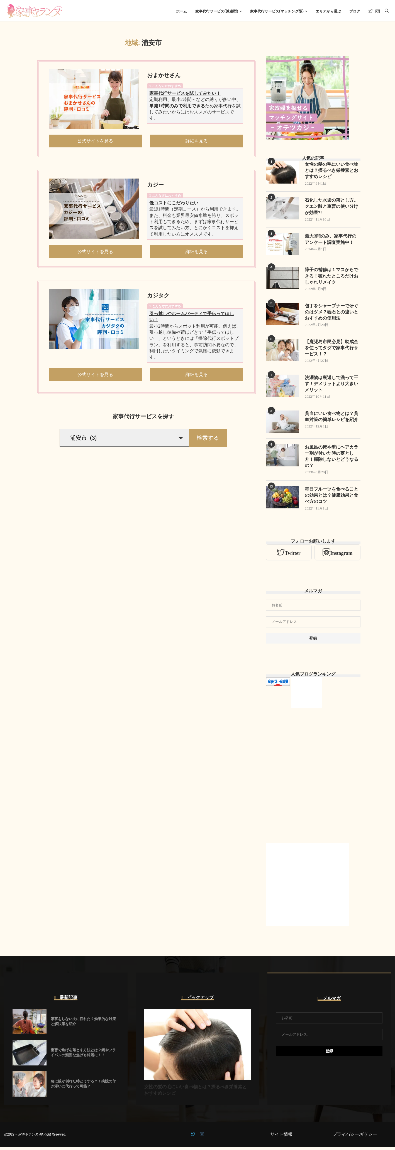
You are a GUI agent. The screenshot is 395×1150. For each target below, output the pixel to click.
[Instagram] (378, 11)
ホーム (181, 11)
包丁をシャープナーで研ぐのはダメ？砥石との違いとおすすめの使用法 (331, 314)
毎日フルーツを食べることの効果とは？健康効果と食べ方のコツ (331, 498)
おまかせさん (164, 76)
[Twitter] (371, 11)
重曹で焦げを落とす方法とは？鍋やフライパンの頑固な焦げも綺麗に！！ (83, 1055)
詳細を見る (197, 142)
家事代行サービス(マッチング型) (277, 11)
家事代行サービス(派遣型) (216, 11)
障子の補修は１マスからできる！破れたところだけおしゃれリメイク (331, 278)
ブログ (354, 11)
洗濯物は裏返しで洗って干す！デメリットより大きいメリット (331, 386)
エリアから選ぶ (328, 11)
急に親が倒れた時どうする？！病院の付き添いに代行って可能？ (83, 1087)
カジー (155, 186)
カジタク (158, 297)
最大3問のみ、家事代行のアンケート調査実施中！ (331, 241)
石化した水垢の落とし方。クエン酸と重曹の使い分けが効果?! (331, 208)
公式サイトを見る (95, 142)
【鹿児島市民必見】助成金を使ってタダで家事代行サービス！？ (331, 350)
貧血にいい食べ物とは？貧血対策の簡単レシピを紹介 (331, 419)
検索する (208, 439)
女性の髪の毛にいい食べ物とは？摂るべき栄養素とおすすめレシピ (331, 172)
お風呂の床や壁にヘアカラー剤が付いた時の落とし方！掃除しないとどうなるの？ (331, 459)
